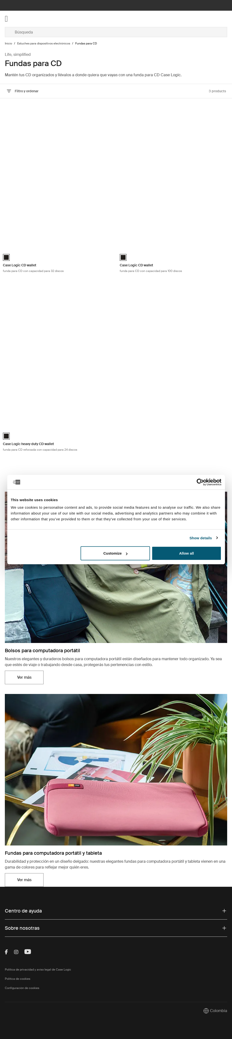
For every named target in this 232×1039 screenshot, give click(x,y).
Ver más (24, 677)
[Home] (42, 19)
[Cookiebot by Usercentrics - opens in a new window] (200, 482)
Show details (200, 538)
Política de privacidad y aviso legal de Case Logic (38, 969)
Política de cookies (17, 979)
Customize (115, 553)
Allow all (186, 553)
